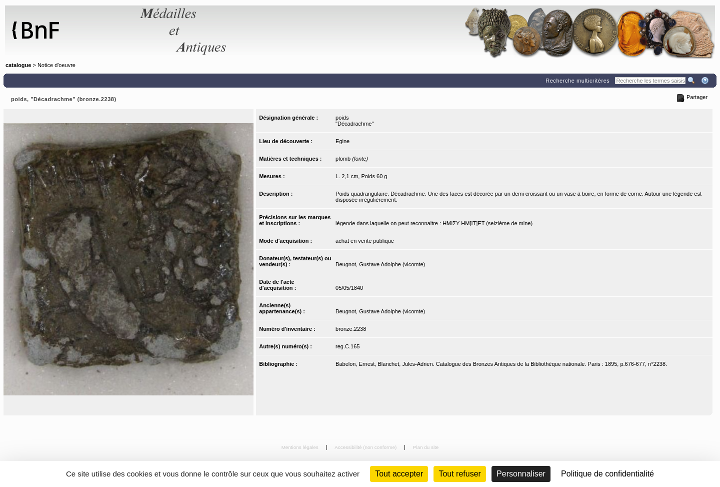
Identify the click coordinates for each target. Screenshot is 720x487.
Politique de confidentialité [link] (607, 473)
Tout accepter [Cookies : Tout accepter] (399, 473)
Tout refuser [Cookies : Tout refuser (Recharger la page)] (459, 473)
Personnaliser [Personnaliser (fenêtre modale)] (521, 473)
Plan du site (426, 447)
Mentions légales (301, 447)
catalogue (18, 65)
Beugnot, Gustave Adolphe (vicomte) (380, 264)
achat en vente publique (365, 241)
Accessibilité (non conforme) (366, 447)
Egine (343, 141)
